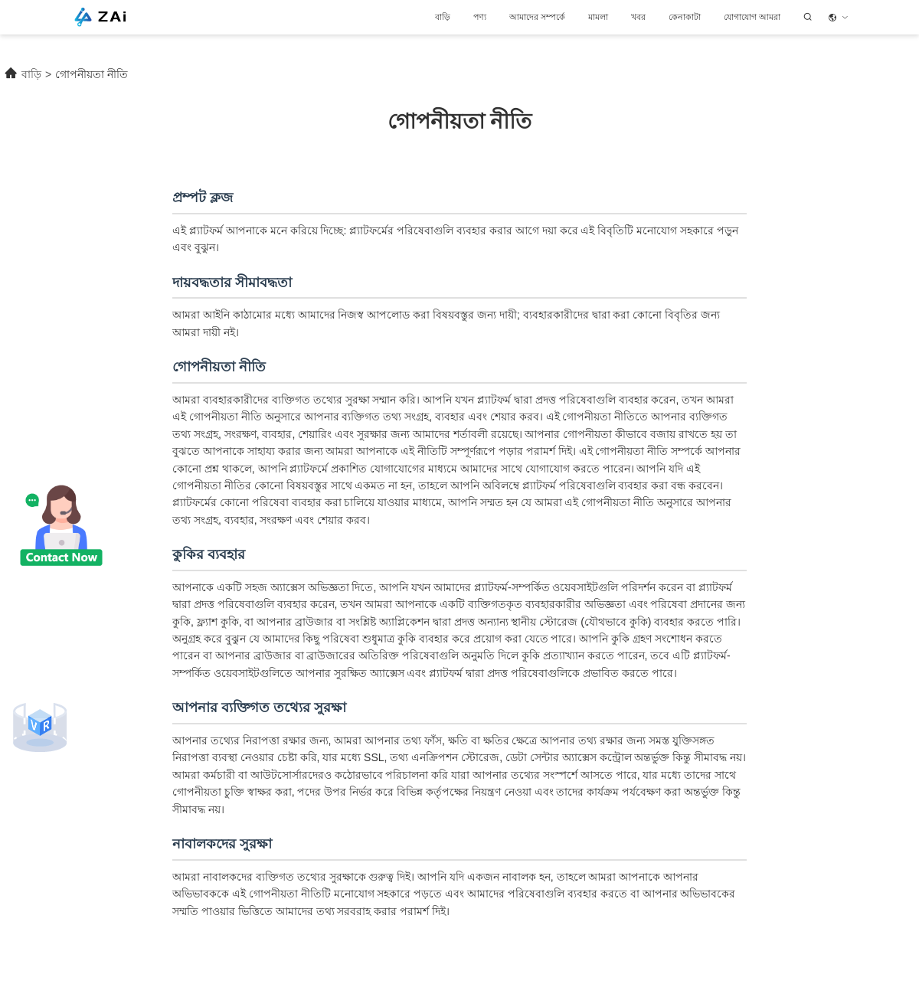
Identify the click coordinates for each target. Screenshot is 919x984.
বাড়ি (442, 16)
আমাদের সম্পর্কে (537, 16)
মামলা (598, 16)
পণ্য (479, 16)
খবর (638, 16)
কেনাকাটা (685, 16)
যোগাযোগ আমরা (752, 16)
